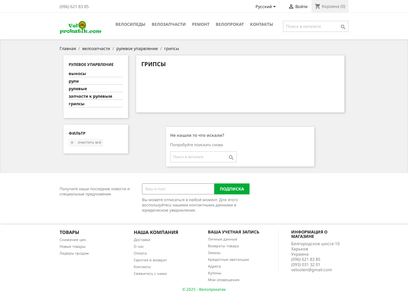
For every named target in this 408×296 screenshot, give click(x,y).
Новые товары (73, 246)
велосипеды (130, 24)
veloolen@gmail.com (311, 270)
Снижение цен (73, 239)
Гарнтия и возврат (150, 259)
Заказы (214, 252)
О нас (139, 246)
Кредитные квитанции (228, 259)
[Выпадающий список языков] (267, 7)
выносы (77, 73)
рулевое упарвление (91, 64)
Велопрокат (230, 24)
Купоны (214, 272)
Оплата (140, 253)
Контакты (261, 24)
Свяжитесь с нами (150, 273)
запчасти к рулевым (90, 96)
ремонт (200, 24)
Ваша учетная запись (233, 232)
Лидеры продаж (74, 253)
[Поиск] (315, 26)
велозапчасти (169, 24)
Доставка (142, 239)
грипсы (77, 104)
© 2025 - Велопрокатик (204, 289)
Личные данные (222, 239)
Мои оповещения (223, 279)
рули (74, 81)
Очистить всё (85, 142)
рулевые (78, 88)
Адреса (214, 266)
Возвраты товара (223, 245)
